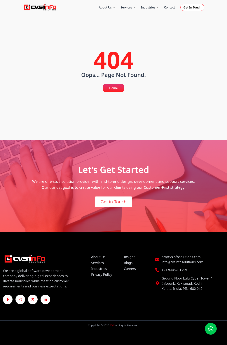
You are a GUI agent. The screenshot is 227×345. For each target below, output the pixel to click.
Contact (169, 7)
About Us (107, 7)
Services (128, 7)
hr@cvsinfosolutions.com (181, 257)
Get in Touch (114, 202)
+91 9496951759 (174, 270)
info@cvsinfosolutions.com (182, 262)
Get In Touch (192, 7)
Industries (150, 7)
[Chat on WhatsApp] (211, 329)
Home (113, 88)
